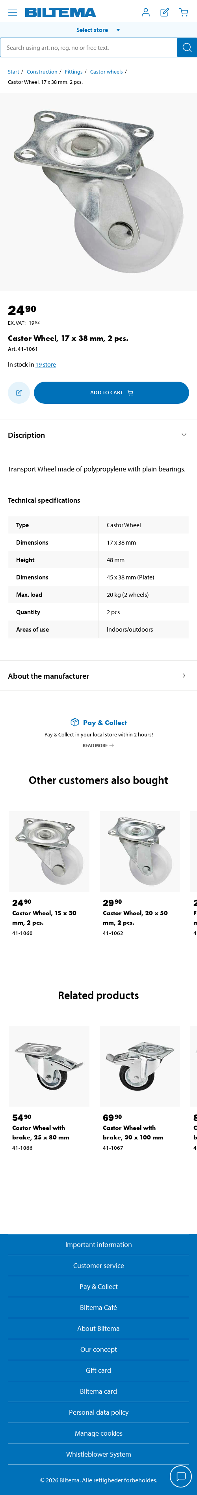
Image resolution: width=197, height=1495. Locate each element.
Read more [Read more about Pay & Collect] (99, 745)
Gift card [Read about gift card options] (98, 1370)
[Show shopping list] (164, 12)
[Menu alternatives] (12, 13)
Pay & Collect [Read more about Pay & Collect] (99, 1286)
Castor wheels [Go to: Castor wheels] (106, 71)
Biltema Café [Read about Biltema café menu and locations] (98, 1307)
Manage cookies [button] (99, 1433)
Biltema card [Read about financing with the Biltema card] (98, 1391)
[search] (98, 47)
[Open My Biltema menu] (145, 12)
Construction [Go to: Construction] (42, 71)
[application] (181, 1477)
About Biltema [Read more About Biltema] (98, 1328)
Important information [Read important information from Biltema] (98, 1244)
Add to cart (111, 392)
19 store (45, 364)
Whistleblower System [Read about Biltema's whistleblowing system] (98, 1454)
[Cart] (183, 12)
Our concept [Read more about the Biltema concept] (98, 1349)
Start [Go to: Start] (13, 71)
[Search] (187, 47)
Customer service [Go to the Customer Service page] (98, 1265)
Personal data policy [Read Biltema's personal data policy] (98, 1412)
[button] (98, 30)
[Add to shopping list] (19, 393)
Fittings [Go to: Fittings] (74, 71)
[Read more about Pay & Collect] (98, 722)
